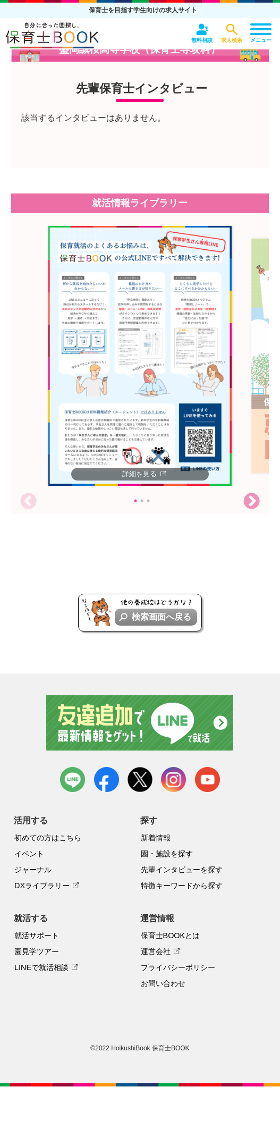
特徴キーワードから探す (182, 885)
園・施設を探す (167, 853)
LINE (72, 779)
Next (251, 502)
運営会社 (156, 951)
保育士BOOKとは (170, 935)
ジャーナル (33, 869)
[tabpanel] (140, 356)
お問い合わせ (163, 983)
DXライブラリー (42, 885)
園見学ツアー (36, 951)
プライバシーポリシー (178, 967)
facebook (106, 779)
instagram (173, 779)
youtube (207, 779)
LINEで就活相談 (41, 967)
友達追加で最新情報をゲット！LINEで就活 (140, 723)
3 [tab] (148, 500)
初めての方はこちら (47, 837)
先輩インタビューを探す (182, 869)
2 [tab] (142, 500)
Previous (28, 502)
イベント (29, 853)
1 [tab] (135, 500)
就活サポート (36, 935)
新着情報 (156, 837)
